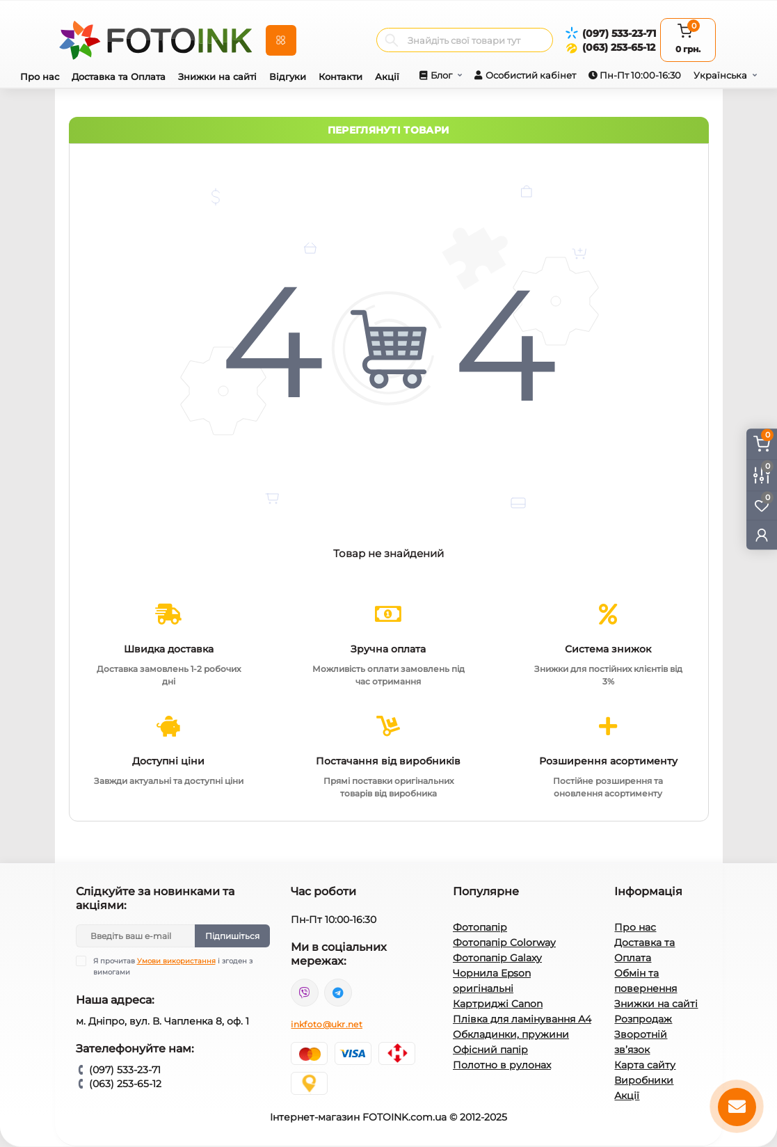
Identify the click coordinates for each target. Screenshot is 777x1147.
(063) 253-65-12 (618, 47)
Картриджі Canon (498, 1003)
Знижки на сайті (217, 76)
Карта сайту (644, 1065)
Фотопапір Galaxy (497, 958)
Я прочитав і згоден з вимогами (173, 966)
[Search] (391, 40)
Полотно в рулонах (502, 1065)
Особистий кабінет (531, 75)
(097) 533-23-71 (619, 33)
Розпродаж (643, 1019)
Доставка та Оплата (119, 76)
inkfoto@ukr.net (326, 1024)
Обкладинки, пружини (511, 1034)
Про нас (39, 76)
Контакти (340, 76)
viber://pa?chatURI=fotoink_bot (304, 992)
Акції (387, 76)
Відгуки (287, 76)
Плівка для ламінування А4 (522, 1019)
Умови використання (176, 960)
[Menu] (281, 40)
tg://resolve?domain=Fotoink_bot (338, 992)
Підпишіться (232, 936)
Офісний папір (490, 1049)
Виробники (643, 1080)
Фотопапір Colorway (504, 942)
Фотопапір (480, 927)
